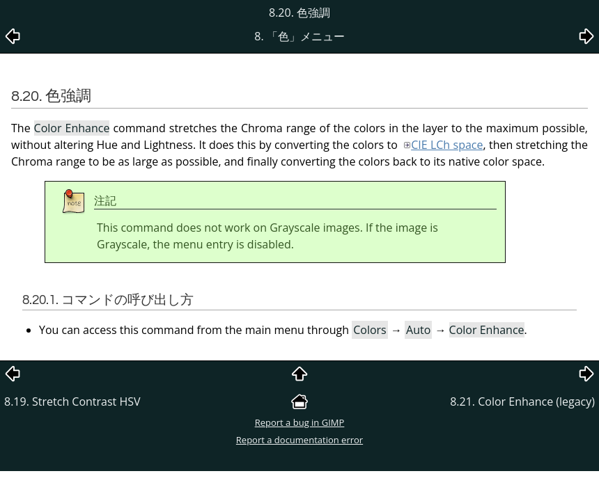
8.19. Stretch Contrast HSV (72, 401)
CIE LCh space (447, 144)
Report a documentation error (299, 440)
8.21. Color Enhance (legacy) (522, 401)
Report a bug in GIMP (300, 422)
